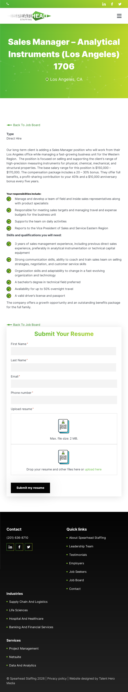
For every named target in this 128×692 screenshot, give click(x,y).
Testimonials (78, 554)
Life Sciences (18, 610)
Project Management (24, 648)
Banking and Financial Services (31, 627)
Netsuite (15, 656)
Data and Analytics (22, 665)
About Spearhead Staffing (87, 537)
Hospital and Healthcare (26, 618)
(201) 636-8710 (8, 4)
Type (10, 134)
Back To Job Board (26, 125)
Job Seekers (77, 571)
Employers (76, 563)
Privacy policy (57, 678)
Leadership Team (81, 546)
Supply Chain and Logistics (28, 601)
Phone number (22, 392)
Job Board (76, 580)
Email (15, 376)
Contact (75, 588)
